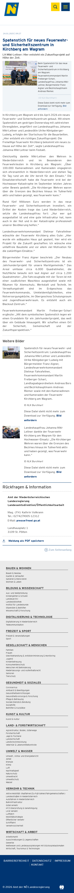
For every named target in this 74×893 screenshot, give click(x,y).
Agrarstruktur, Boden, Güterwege (21, 730)
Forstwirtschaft (13, 733)
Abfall (8, 759)
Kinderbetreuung (14, 661)
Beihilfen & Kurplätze (15, 708)
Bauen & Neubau (13, 573)
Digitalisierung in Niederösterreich (21, 621)
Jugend (9, 658)
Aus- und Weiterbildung (16, 593)
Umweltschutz (12, 779)
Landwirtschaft (13, 739)
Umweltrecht (11, 776)
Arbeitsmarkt (12, 836)
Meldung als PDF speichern (23, 540)
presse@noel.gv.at (28, 520)
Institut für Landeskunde (17, 604)
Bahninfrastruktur (14, 802)
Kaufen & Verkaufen (15, 576)
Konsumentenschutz (15, 664)
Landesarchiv (12, 599)
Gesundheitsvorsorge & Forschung (22, 696)
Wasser (9, 782)
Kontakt (37, 864)
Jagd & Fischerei (13, 736)
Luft (8, 767)
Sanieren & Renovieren (16, 579)
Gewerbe (10, 842)
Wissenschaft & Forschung (18, 610)
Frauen (9, 653)
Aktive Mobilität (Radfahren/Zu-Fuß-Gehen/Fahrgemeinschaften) (36, 793)
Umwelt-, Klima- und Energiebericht (22, 756)
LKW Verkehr (12, 811)
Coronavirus (11, 687)
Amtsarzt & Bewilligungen (18, 690)
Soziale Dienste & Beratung (18, 702)
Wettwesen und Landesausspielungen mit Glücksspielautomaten (35, 845)
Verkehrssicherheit (14, 825)
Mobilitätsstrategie (14, 817)
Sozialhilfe (10, 705)
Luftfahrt (10, 814)
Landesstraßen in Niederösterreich (22, 796)
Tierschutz (11, 676)
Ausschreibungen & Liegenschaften (22, 839)
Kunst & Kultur (13, 719)
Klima (8, 764)
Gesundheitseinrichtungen (18, 693)
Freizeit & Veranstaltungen (18, 635)
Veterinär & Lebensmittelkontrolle (21, 744)
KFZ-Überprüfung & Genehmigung (21, 808)
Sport (8, 638)
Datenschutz (42, 860)
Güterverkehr (12, 805)
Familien (9, 650)
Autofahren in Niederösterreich (20, 799)
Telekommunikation (15, 624)
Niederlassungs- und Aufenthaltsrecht (23, 670)
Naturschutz (11, 773)
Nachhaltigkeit (12, 770)
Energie (9, 762)
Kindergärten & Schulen (17, 596)
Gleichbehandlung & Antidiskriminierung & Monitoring (30, 655)
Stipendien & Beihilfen (16, 607)
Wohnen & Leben (13, 582)
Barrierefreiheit (16, 860)
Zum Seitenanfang (57, 549)
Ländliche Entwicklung (16, 742)
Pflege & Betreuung (15, 699)
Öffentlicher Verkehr (15, 819)
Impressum (62, 860)
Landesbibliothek (14, 601)
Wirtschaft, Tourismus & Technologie (23, 848)
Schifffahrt (11, 822)
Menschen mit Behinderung (18, 667)
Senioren (10, 673)
